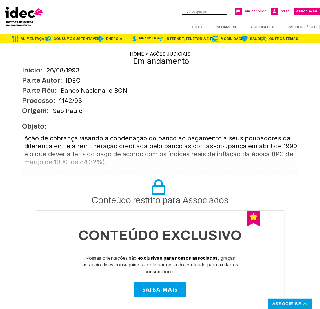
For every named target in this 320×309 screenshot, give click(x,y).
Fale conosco (250, 11)
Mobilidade (232, 39)
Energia (114, 39)
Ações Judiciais (170, 54)
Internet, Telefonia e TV (190, 39)
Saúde (256, 39)
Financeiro (149, 38)
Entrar (280, 11)
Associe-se (306, 11)
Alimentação (34, 39)
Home (137, 54)
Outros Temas (283, 39)
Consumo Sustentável (76, 39)
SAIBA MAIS (160, 289)
